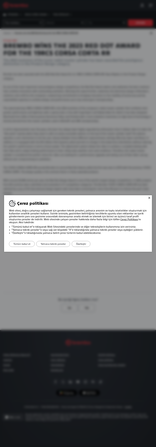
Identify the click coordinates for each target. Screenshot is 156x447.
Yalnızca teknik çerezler (55, 244)
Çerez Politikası (129, 219)
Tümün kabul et (22, 244)
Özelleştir (85, 244)
